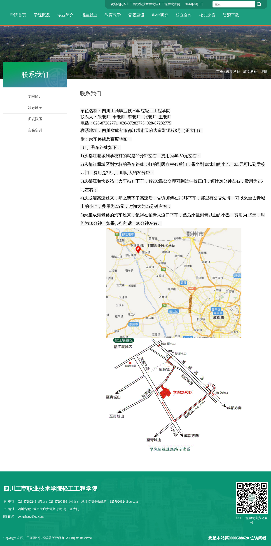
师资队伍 (35, 119)
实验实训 (35, 130)
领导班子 (35, 108)
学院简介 (35, 96)
